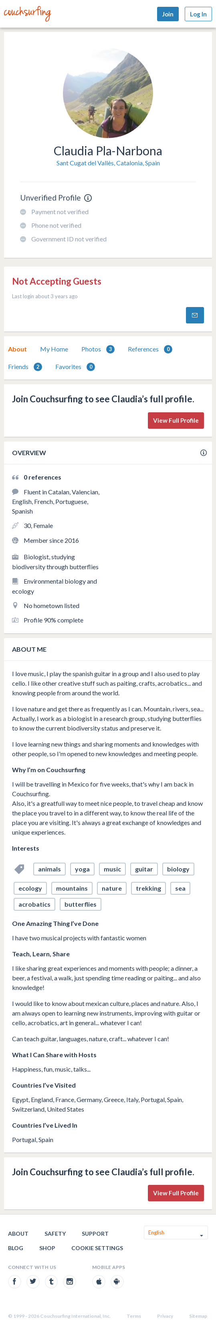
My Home (54, 349)
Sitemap (198, 1316)
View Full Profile (176, 420)
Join (168, 14)
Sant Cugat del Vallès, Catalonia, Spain (108, 163)
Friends (25, 367)
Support (95, 1233)
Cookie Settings (97, 1248)
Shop (47, 1248)
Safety (55, 1233)
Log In (198, 14)
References (150, 349)
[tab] (17, 349)
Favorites (75, 367)
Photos (98, 349)
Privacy (165, 1316)
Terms (134, 1316)
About (17, 349)
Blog (15, 1248)
